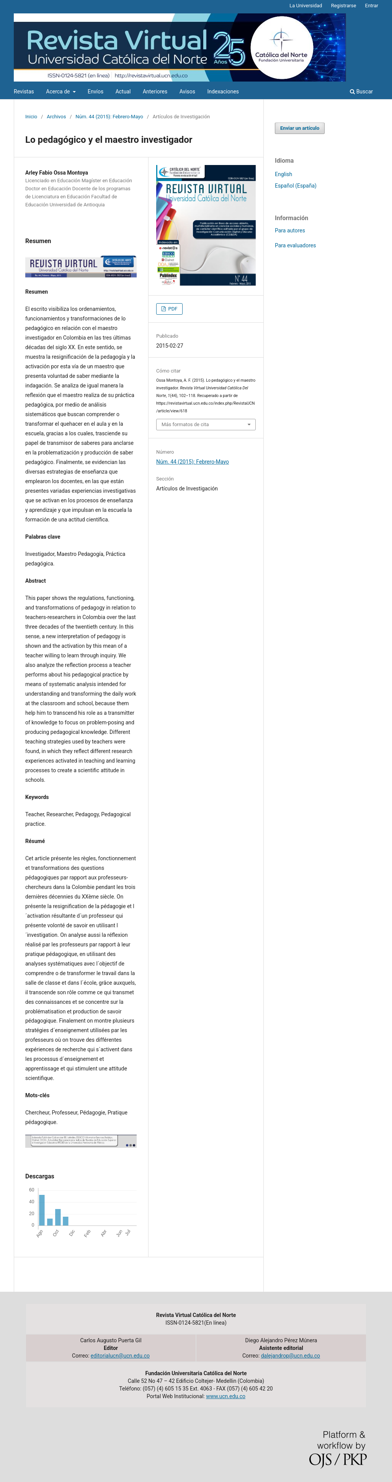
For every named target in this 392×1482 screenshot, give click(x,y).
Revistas (24, 91)
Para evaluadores (295, 245)
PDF (172, 309)
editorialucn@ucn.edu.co (120, 1356)
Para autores (290, 230)
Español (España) (296, 186)
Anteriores (155, 91)
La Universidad (305, 5)
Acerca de (58, 91)
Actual (123, 91)
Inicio (31, 116)
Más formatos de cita (185, 424)
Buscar (361, 91)
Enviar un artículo (299, 128)
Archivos (56, 116)
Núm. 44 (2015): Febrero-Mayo (109, 116)
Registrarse (343, 5)
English (283, 174)
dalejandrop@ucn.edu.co (290, 1356)
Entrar (372, 5)
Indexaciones (223, 91)
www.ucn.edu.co (225, 1396)
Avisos (187, 91)
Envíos (95, 91)
